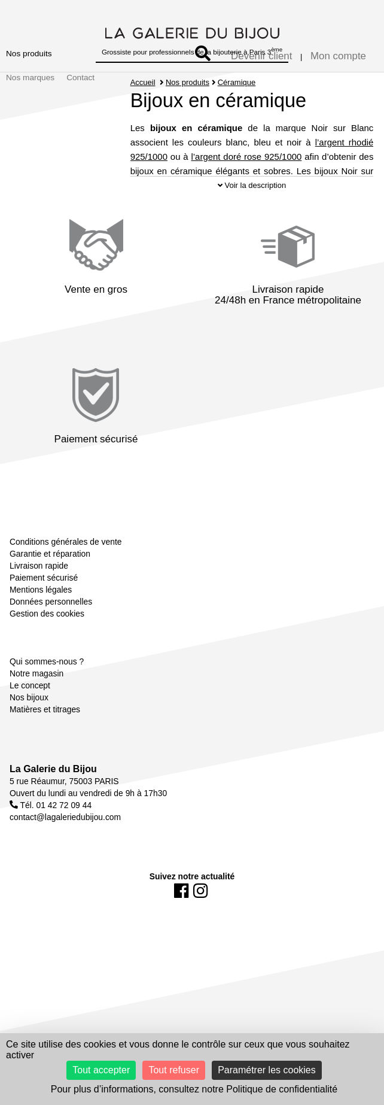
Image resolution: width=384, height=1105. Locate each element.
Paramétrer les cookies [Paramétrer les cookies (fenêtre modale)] (267, 1070)
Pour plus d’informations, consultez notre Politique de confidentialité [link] (194, 1089)
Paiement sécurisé (44, 594)
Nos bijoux (29, 713)
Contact (80, 77)
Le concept (30, 701)
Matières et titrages (45, 725)
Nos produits (29, 53)
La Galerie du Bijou (53, 785)
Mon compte (338, 56)
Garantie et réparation (50, 570)
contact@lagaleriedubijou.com (65, 833)
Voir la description (252, 201)
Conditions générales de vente (65, 558)
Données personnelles (51, 618)
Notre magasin (36, 689)
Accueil (143, 82)
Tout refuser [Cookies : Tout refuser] (173, 1070)
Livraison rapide (39, 582)
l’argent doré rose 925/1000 (246, 156)
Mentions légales (41, 606)
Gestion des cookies (47, 630)
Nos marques (30, 77)
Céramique (237, 82)
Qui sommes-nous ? (47, 677)
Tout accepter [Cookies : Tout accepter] (101, 1070)
